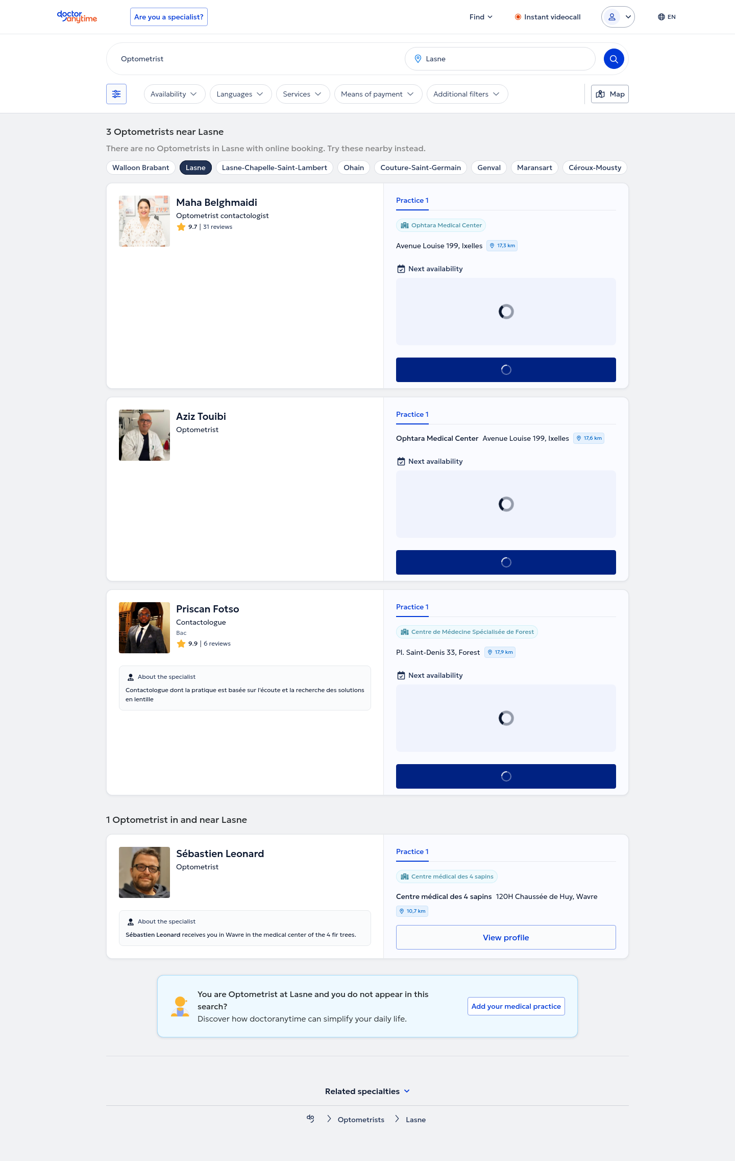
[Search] (614, 59)
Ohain (354, 167)
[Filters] (116, 94)
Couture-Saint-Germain (420, 167)
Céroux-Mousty (595, 167)
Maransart (534, 167)
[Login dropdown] (618, 17)
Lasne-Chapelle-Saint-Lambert (274, 167)
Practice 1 (412, 200)
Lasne (196, 167)
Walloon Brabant (140, 167)
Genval (489, 167)
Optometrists (361, 1119)
